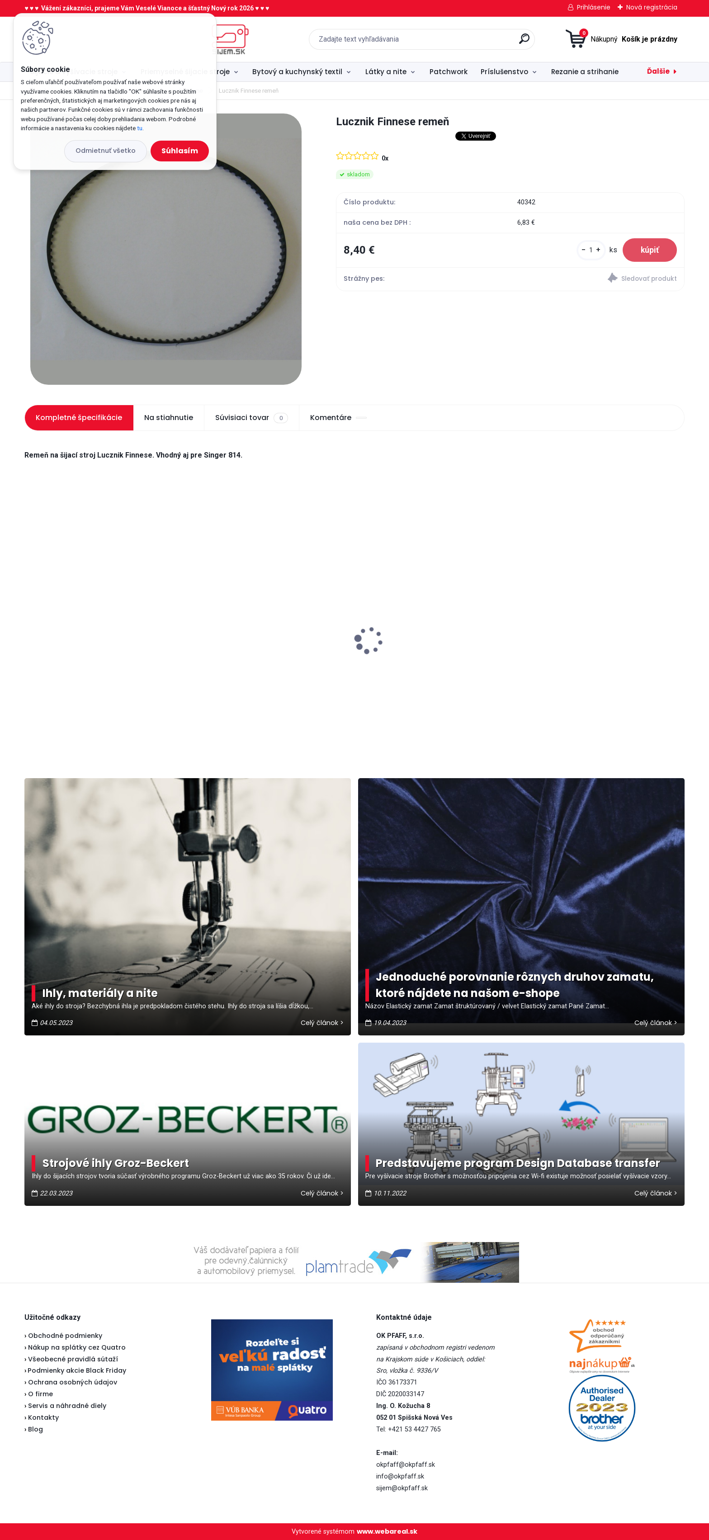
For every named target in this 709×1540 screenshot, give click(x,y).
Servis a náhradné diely (67, 1405)
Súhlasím (179, 151)
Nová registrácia (651, 7)
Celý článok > (322, 1022)
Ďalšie (658, 71)
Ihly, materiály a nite (100, 993)
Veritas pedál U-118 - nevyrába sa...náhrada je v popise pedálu (252, 653)
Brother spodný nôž (398, 653)
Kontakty (43, 1417)
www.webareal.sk (387, 1531)
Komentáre (338, 417)
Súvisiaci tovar (251, 417)
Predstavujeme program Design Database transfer (518, 1163)
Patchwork (449, 71)
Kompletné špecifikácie (79, 417)
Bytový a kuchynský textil (297, 71)
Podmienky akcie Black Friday (75, 1370)
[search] (449, 42)
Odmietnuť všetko (106, 150)
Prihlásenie (593, 7)
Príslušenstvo (504, 71)
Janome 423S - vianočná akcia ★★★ (95, 631)
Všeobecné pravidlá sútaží (73, 1359)
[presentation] (30, 626)
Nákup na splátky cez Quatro (77, 1347)
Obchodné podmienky (65, 1335)
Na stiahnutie (168, 417)
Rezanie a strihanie (585, 71)
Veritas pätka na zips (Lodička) (586, 629)
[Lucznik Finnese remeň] (166, 249)
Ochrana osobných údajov (72, 1382)
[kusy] (591, 250)
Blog (35, 1429)
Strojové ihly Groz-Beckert (116, 1163)
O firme (40, 1393)
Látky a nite (385, 71)
